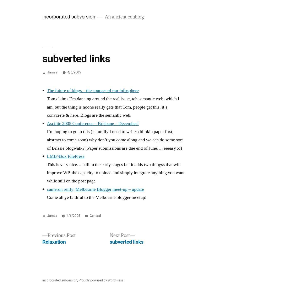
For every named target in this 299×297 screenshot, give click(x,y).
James (52, 72)
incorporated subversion (68, 17)
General (95, 216)
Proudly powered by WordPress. (101, 280)
